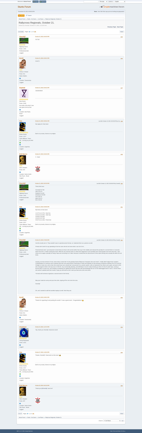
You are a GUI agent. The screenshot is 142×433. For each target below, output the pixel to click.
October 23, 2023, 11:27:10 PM (42, 326)
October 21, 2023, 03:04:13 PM (42, 58)
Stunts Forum (24, 7)
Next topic (120, 27)
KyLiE (21, 58)
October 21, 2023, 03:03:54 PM (42, 36)
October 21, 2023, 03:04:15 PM (42, 87)
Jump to (101, 420)
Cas (20, 121)
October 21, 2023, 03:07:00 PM (42, 183)
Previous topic (111, 27)
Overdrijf (22, 36)
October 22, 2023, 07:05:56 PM (42, 240)
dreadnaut (22, 327)
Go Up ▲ (123, 431)
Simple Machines (29, 431)
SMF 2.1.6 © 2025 (21, 431)
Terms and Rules (116, 431)
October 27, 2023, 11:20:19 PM (42, 352)
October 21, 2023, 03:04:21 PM (42, 121)
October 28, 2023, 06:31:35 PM (42, 385)
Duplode (22, 88)
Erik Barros (23, 154)
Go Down (20, 31)
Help (111, 431)
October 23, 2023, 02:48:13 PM (42, 297)
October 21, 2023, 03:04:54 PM (42, 154)
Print (121, 31)
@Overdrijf (44, 388)
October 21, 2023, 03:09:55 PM (42, 206)
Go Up (20, 413)
